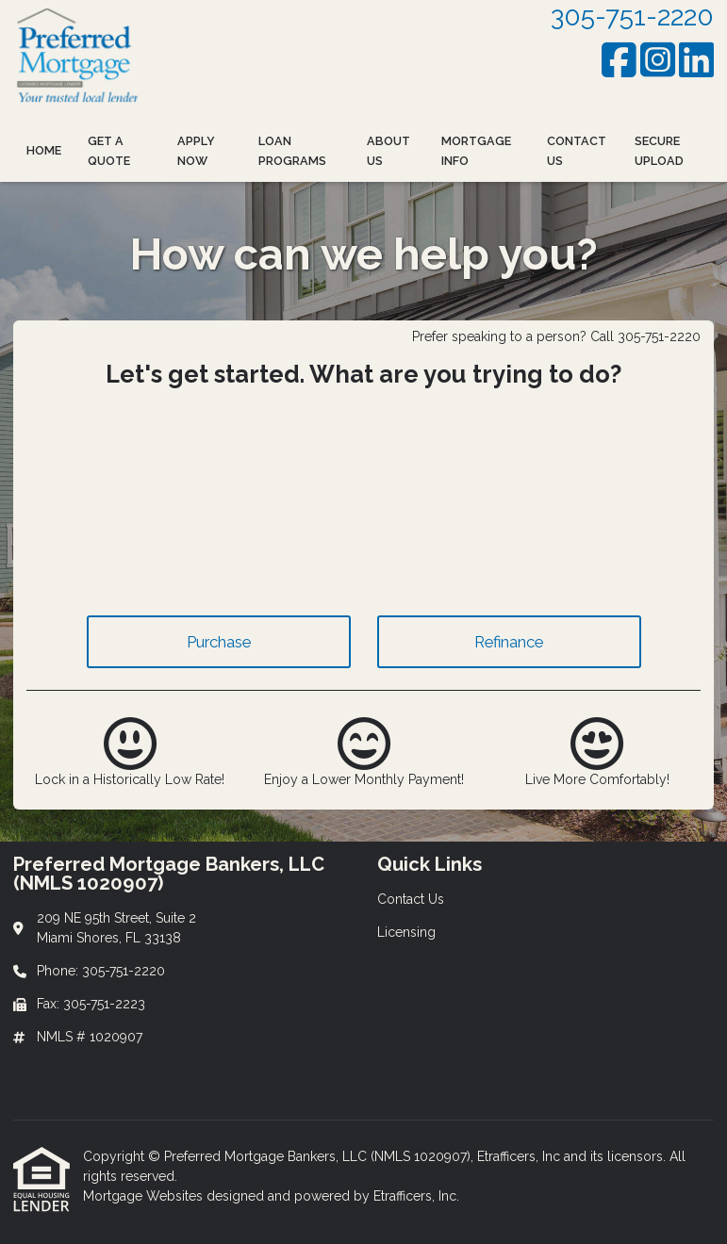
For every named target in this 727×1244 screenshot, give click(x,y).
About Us (388, 151)
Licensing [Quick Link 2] (406, 932)
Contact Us (576, 151)
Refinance (508, 641)
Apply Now (196, 151)
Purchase (219, 641)
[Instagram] (657, 60)
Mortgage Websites (145, 1195)
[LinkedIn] (696, 60)
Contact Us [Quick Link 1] (410, 899)
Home (43, 150)
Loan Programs (292, 151)
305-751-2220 (632, 16)
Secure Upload (659, 151)
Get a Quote (109, 151)
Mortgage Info (476, 151)
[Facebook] (619, 60)
